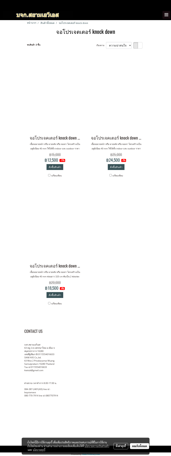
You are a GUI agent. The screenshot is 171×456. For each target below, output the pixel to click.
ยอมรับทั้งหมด (139, 446)
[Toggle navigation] (166, 15)
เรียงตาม (101, 45)
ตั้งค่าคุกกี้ (121, 446)
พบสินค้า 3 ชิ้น (33, 44)
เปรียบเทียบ (56, 175)
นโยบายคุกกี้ (39, 449)
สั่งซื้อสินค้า (55, 167)
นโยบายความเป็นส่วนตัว (97, 446)
